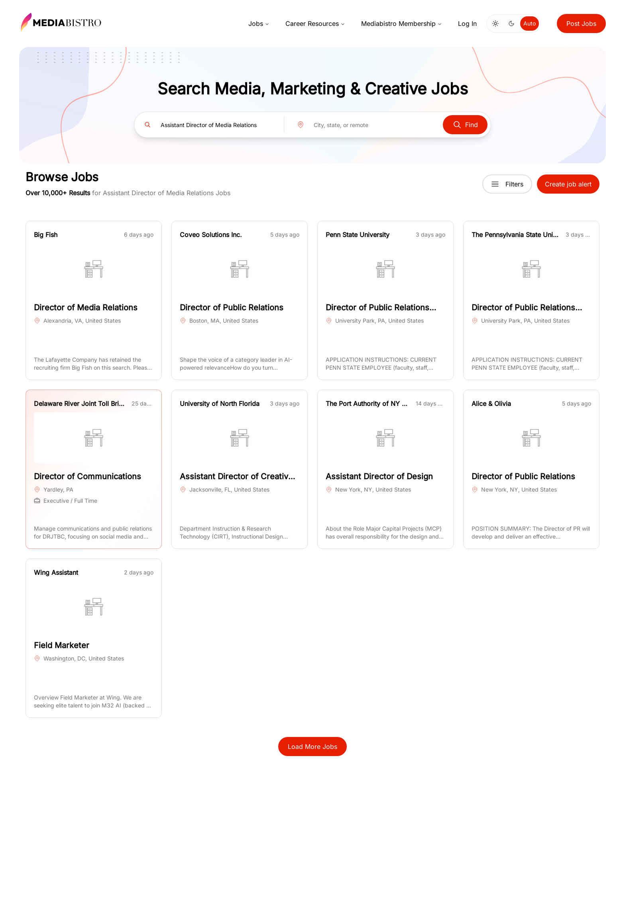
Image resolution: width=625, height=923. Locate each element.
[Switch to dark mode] (511, 23)
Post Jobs (581, 23)
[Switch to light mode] (495, 23)
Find (465, 124)
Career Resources (315, 23)
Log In (467, 23)
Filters (507, 184)
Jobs (258, 23)
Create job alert (568, 184)
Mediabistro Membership (401, 23)
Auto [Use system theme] (529, 23)
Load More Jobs (312, 747)
